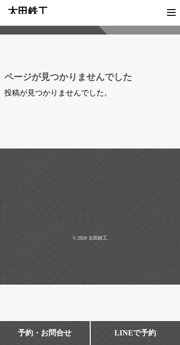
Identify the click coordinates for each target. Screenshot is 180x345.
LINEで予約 (135, 333)
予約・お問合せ (45, 333)
